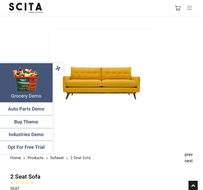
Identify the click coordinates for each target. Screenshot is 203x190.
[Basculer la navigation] (189, 8)
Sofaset (57, 157)
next (189, 160)
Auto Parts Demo (26, 109)
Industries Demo (26, 134)
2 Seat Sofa (80, 157)
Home (15, 157)
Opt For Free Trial (26, 147)
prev (189, 154)
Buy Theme (27, 122)
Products (35, 157)
